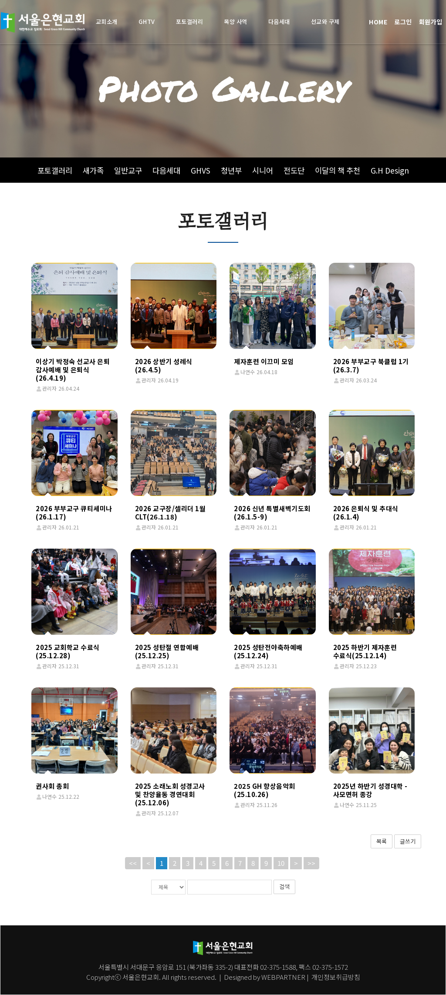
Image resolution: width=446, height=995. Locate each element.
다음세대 (166, 170)
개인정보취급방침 (335, 977)
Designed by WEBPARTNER (264, 977)
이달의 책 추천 (337, 170)
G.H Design (390, 170)
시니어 (262, 170)
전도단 (294, 170)
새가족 (93, 170)
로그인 (403, 21)
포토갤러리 (54, 170)
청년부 (231, 170)
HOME (378, 21)
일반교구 (128, 170)
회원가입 (431, 21)
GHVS (200, 170)
